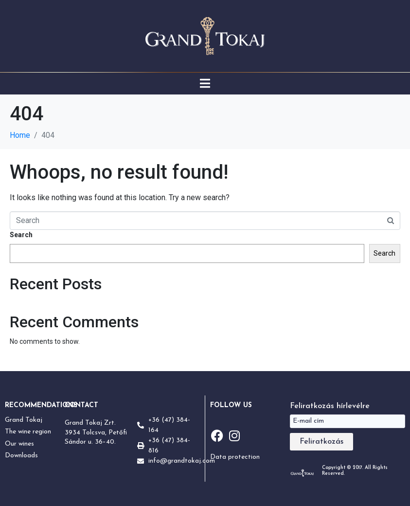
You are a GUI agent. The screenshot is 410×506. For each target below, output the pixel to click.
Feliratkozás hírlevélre (330, 406)
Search (21, 235)
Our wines (19, 444)
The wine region (28, 431)
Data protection (235, 457)
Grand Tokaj (23, 420)
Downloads (21, 455)
